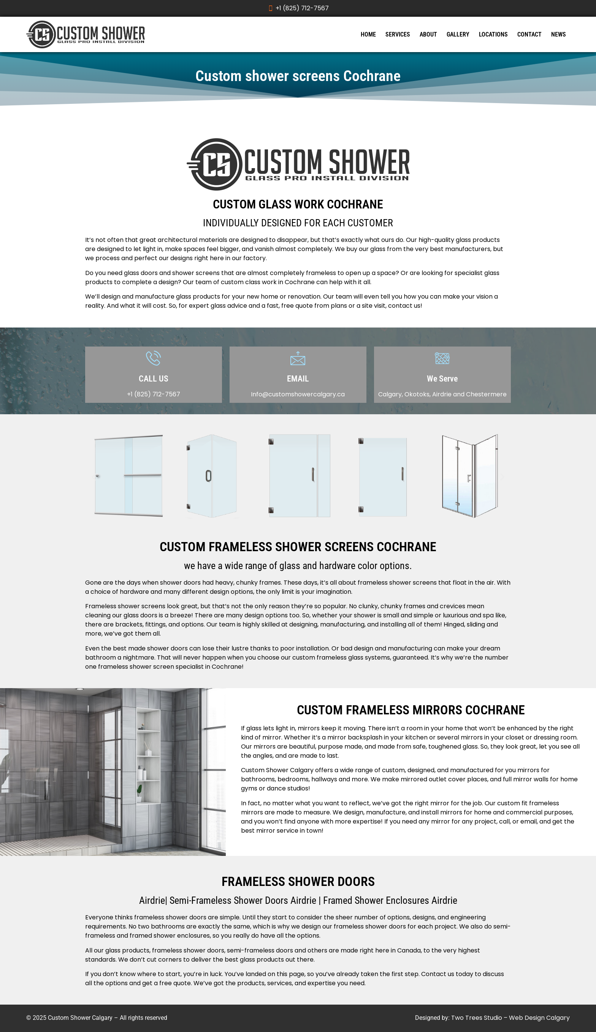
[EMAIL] (297, 357)
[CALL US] (153, 357)
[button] (93, 477)
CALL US (153, 378)
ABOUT (428, 34)
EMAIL (298, 378)
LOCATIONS (493, 34)
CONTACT (529, 34)
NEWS (558, 34)
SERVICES (397, 34)
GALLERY (458, 34)
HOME (368, 34)
